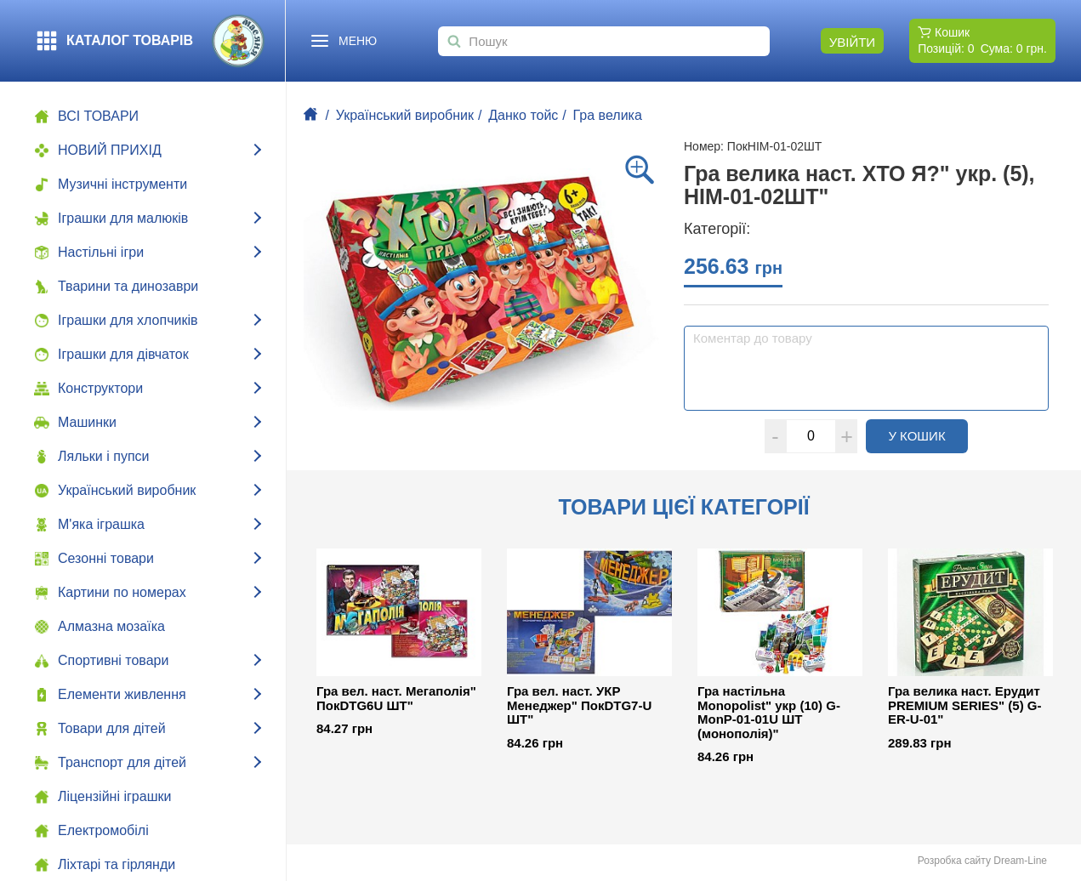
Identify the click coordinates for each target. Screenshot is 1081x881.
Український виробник (405, 115)
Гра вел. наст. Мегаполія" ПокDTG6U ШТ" (396, 699)
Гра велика (607, 115)
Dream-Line (1020, 861)
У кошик (928, 435)
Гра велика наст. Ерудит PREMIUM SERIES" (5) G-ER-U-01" (964, 705)
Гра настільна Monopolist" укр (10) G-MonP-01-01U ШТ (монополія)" (768, 713)
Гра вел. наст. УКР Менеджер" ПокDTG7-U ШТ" (579, 705)
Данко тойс (523, 115)
